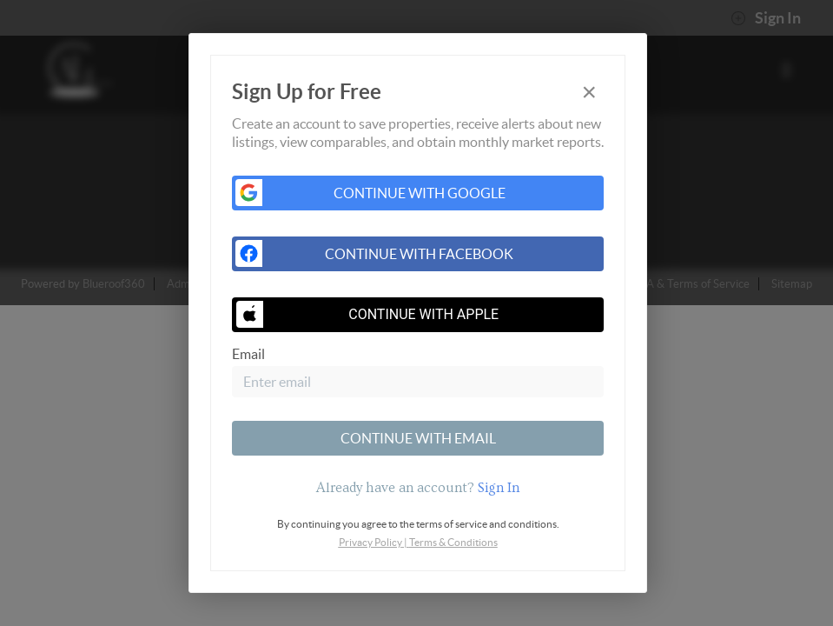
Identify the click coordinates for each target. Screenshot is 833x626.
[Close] (589, 92)
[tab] (418, 487)
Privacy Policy (370, 542)
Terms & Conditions (453, 542)
